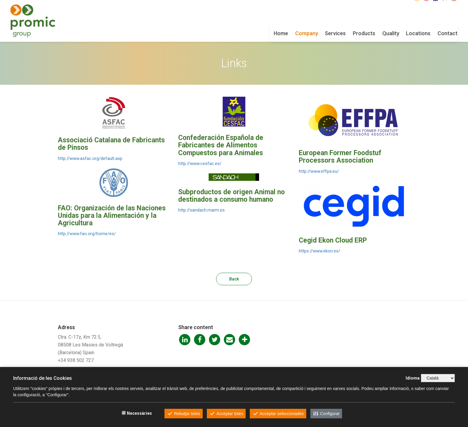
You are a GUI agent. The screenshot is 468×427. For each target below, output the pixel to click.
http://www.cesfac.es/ (199, 163)
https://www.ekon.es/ (319, 251)
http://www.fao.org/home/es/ (87, 233)
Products (316, 33)
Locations (370, 33)
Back (234, 279)
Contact (400, 33)
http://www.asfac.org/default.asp (90, 158)
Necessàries (139, 413)
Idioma (413, 378)
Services (287, 33)
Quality (343, 33)
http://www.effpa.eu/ (319, 171)
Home (233, 33)
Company (259, 33)
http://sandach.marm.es (201, 210)
